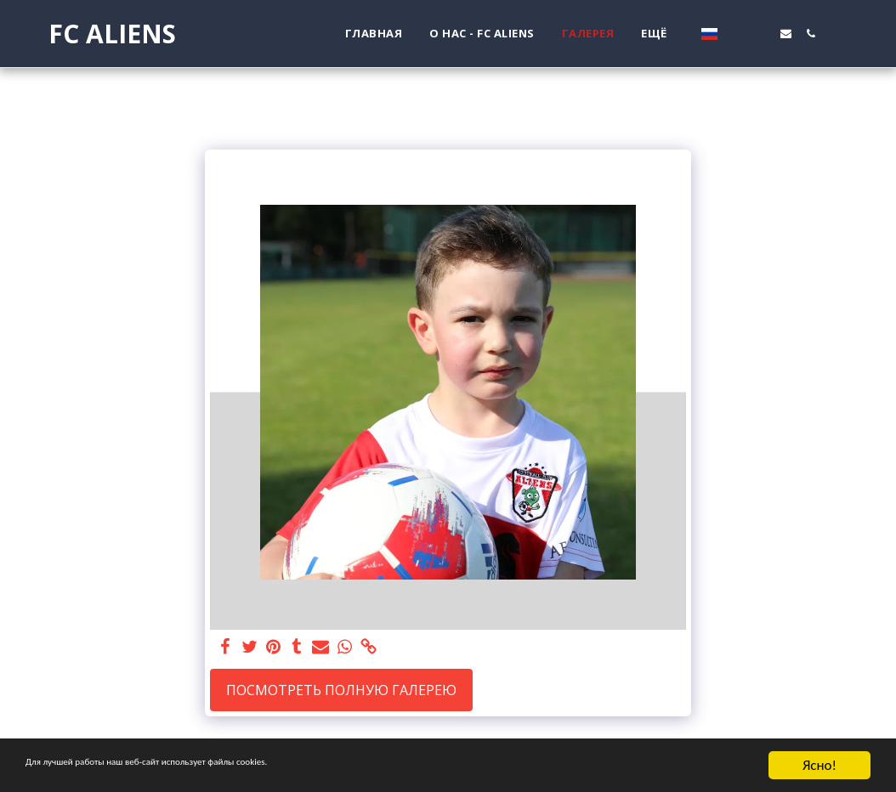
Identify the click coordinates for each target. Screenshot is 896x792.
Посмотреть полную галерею (341, 690)
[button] (736, 33)
